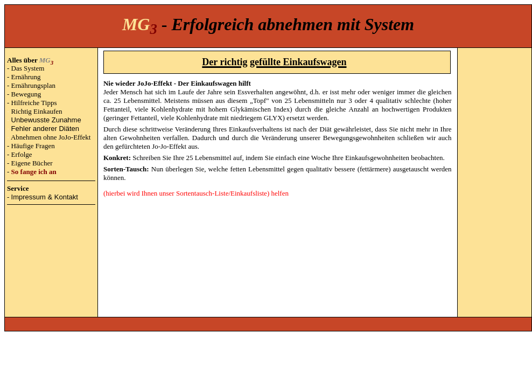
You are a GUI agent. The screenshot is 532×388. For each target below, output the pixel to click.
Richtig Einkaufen (36, 111)
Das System (28, 68)
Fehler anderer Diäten (45, 128)
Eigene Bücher (32, 163)
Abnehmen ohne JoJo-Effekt (51, 137)
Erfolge (21, 154)
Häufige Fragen (33, 146)
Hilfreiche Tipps (34, 103)
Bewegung (26, 94)
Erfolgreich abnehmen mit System (292, 24)
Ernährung (26, 77)
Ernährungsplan (33, 85)
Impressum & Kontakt (44, 197)
